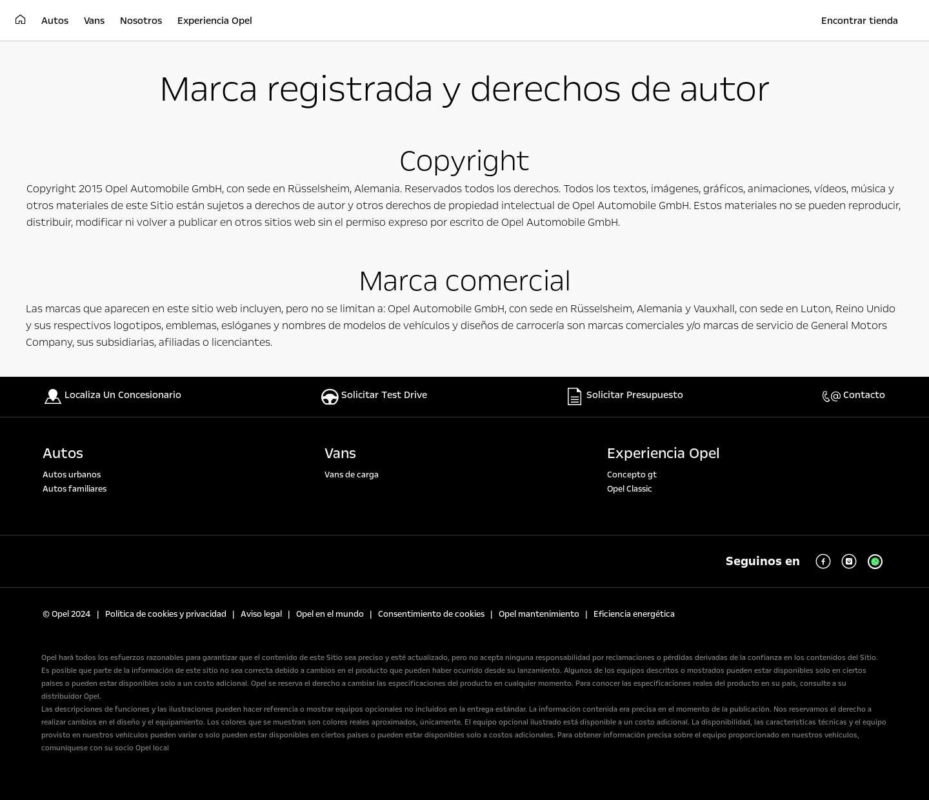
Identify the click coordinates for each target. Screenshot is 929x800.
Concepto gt (632, 475)
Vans (340, 453)
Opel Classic (629, 489)
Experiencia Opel (663, 453)
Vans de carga (352, 475)
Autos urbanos (72, 475)
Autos (63, 453)
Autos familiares (74, 489)
